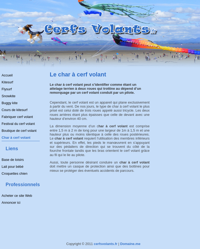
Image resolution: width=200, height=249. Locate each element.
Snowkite (8, 96)
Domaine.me (130, 244)
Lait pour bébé (12, 167)
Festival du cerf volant (18, 124)
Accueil (7, 75)
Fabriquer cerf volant (17, 117)
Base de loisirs (13, 160)
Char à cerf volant (16, 138)
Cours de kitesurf (14, 110)
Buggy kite (10, 103)
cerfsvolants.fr (105, 244)
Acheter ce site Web (17, 196)
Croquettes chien (14, 173)
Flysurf (7, 89)
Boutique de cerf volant (19, 131)
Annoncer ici (11, 203)
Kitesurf (7, 82)
